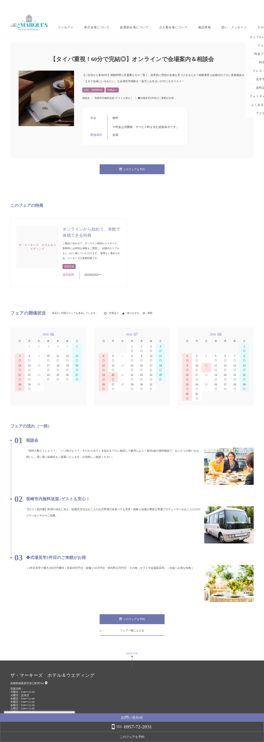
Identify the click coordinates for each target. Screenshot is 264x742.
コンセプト (66, 27)
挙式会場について (97, 27)
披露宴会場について (134, 27)
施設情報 (204, 27)
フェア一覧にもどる (132, 630)
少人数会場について (173, 27)
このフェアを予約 (132, 169)
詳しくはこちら (42, 731)
